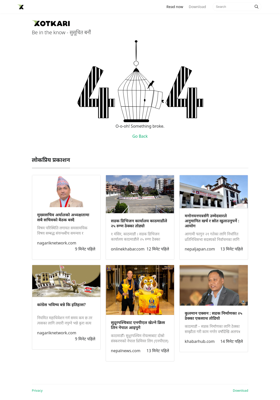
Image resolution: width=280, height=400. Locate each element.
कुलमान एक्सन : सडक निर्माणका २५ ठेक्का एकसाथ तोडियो (213, 315)
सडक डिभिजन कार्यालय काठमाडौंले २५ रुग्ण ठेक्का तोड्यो (139, 223)
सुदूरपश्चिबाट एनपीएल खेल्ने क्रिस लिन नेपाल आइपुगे (138, 325)
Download (197, 6)
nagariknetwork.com (56, 243)
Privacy (37, 390)
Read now (176, 6)
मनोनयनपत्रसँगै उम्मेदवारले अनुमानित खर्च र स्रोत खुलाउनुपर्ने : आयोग (212, 221)
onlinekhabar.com (128, 249)
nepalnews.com (125, 350)
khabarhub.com (200, 341)
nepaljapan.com (200, 249)
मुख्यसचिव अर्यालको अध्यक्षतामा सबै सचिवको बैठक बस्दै (63, 217)
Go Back (140, 136)
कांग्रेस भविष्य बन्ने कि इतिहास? (61, 304)
